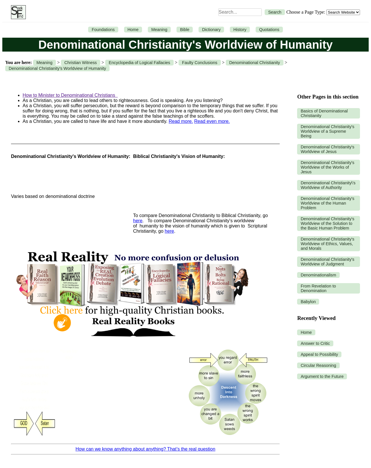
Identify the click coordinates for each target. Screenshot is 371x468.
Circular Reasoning (318, 365)
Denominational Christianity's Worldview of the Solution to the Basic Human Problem (327, 223)
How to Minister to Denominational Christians (70, 95)
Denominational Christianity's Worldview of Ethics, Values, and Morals (327, 244)
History (239, 29)
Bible (184, 29)
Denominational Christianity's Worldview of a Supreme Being (327, 131)
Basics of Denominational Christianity (324, 113)
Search (274, 12)
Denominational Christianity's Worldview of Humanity (57, 68)
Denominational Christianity (254, 62)
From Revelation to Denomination (318, 288)
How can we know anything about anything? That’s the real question (145, 449)
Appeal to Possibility (319, 354)
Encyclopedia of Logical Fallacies (139, 62)
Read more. (181, 121)
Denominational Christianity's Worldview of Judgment (327, 261)
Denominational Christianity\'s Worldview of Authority (328, 185)
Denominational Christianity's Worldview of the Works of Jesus (327, 167)
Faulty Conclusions (199, 62)
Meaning (159, 29)
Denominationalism (318, 275)
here (137, 220)
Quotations (269, 29)
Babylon (308, 301)
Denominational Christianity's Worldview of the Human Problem (327, 203)
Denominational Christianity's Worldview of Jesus (327, 149)
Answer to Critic (315, 343)
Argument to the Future (322, 376)
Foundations (103, 29)
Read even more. (212, 121)
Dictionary (211, 29)
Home (133, 29)
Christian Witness (80, 62)
